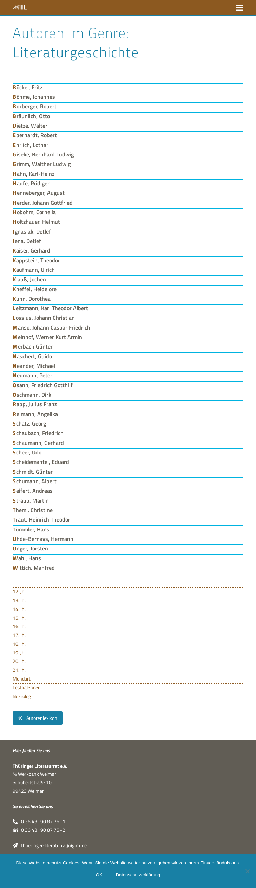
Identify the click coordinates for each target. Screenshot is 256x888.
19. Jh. (19, 653)
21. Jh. (19, 670)
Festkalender (26, 687)
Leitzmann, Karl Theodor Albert (50, 308)
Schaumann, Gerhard (38, 443)
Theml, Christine (33, 510)
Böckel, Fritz (27, 87)
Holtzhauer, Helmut (36, 221)
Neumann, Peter (32, 375)
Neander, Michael (34, 366)
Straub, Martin (31, 500)
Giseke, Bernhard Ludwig (43, 154)
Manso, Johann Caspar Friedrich (51, 327)
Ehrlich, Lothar (30, 145)
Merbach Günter (33, 346)
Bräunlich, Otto (31, 116)
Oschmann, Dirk (32, 394)
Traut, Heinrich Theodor (41, 519)
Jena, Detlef (27, 241)
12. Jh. (19, 591)
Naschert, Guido (32, 356)
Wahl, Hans (27, 558)
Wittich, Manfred (34, 567)
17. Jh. (19, 635)
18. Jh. (19, 644)
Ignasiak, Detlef (32, 231)
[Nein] (247, 871)
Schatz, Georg (29, 423)
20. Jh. (19, 661)
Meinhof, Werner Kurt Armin (47, 337)
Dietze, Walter (30, 125)
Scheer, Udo (27, 452)
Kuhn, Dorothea (32, 298)
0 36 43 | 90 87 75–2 (39, 830)
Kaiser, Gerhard (31, 250)
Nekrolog (22, 696)
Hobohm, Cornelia (34, 212)
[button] (239, 8)
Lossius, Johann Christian (44, 317)
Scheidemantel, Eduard (41, 462)
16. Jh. (19, 626)
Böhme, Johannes (34, 96)
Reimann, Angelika (35, 414)
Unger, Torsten (30, 548)
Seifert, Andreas (33, 490)
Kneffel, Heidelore (35, 289)
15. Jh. (19, 618)
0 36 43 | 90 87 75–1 (39, 821)
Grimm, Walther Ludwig (42, 164)
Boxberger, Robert (35, 106)
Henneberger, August (39, 193)
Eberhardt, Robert (35, 135)
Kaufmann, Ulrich (34, 270)
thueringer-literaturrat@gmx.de (49, 845)
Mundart (22, 679)
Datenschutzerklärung (138, 874)
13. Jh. (19, 600)
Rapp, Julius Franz (35, 404)
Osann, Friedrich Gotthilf (43, 385)
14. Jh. (19, 609)
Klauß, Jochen (29, 279)
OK (99, 874)
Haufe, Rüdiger (31, 183)
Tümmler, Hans (31, 529)
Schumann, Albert (35, 481)
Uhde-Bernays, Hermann (43, 539)
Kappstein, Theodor (36, 260)
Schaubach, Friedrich (38, 433)
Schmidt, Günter (33, 471)
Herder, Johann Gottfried (43, 202)
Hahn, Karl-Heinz (33, 174)
